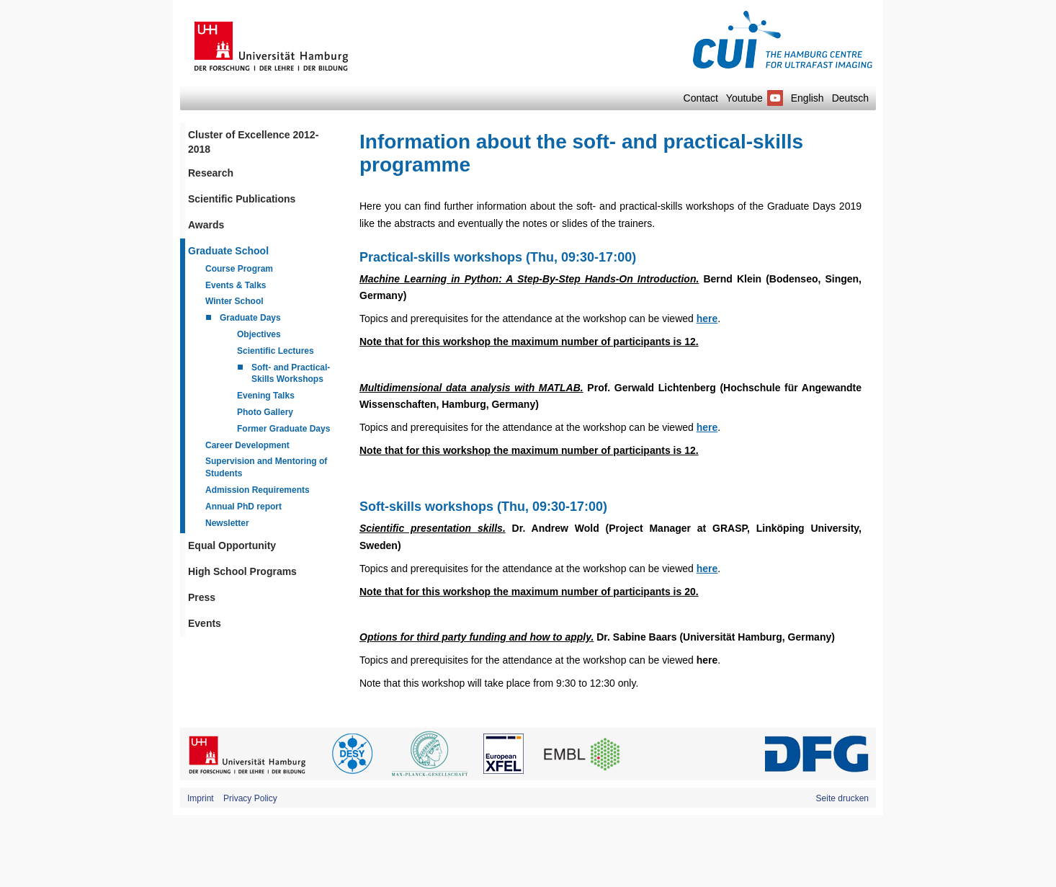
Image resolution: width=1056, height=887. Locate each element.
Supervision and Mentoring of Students (266, 467)
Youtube (754, 98)
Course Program (239, 269)
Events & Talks (235, 285)
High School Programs (242, 571)
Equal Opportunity (232, 545)
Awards (206, 225)
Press (201, 597)
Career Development (247, 445)
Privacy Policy (250, 798)
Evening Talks (266, 396)
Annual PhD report (243, 507)
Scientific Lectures (275, 351)
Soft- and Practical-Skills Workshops (290, 373)
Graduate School (228, 251)
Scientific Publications (241, 199)
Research (210, 173)
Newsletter (227, 523)
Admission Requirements (257, 490)
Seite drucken (842, 798)
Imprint (200, 798)
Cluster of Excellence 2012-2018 (253, 142)
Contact (701, 98)
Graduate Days (250, 318)
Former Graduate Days (283, 429)
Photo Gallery (265, 412)
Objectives (259, 334)
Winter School (234, 301)
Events (204, 623)
